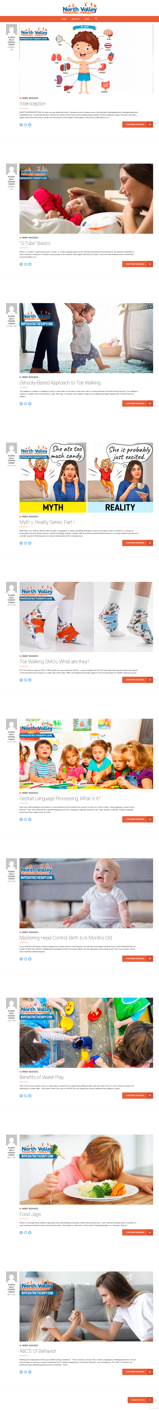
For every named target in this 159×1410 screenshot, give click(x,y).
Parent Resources (30, 98)
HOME (64, 19)
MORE (87, 19)
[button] (96, 19)
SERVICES (76, 19)
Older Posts (138, 1400)
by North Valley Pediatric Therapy (11, 41)
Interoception (32, 104)
